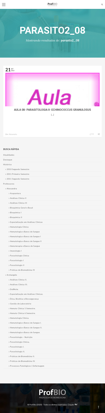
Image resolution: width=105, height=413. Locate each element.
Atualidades (8, 155)
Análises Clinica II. (18, 280)
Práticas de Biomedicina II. (22, 356)
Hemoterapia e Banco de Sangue (25, 246)
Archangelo (12, 275)
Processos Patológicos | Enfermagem (27, 366)
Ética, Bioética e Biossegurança (24, 299)
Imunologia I (16, 251)
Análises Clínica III (18, 203)
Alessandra (13, 134)
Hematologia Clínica (19, 227)
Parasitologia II (17, 265)
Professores (8, 184)
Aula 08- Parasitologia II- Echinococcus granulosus (52, 109)
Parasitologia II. (17, 351)
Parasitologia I (17, 260)
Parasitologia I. (17, 347)
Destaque (7, 160)
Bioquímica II (16, 217)
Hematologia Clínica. (19, 318)
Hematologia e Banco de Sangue (25, 232)
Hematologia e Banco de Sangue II (26, 241)
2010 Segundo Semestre (18, 169)
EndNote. (14, 289)
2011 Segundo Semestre (18, 179)
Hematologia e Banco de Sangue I (25, 236)
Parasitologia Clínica (19, 256)
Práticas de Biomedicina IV (22, 270)
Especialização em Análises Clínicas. (26, 294)
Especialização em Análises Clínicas (26, 222)
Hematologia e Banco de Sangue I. (25, 323)
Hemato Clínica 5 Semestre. (23, 308)
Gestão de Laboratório (20, 304)
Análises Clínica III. (19, 284)
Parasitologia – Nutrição (21, 337)
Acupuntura (15, 193)
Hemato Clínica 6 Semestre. (23, 313)
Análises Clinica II (18, 198)
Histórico (7, 164)
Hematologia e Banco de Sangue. (25, 332)
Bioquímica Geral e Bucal (21, 208)
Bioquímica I (15, 212)
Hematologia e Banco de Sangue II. (26, 328)
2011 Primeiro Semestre (18, 174)
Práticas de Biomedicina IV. (22, 361)
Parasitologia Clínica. (20, 342)
